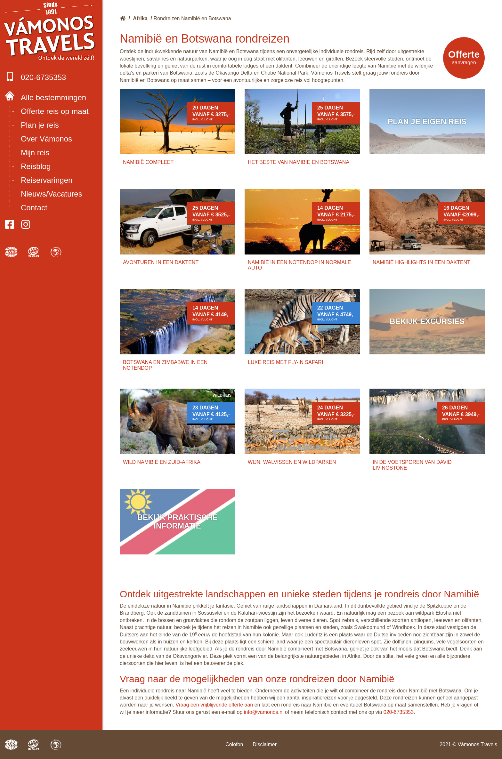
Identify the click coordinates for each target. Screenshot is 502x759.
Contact (34, 207)
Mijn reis (35, 152)
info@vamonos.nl (264, 712)
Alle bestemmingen (53, 97)
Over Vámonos (46, 138)
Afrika (140, 18)
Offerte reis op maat (55, 111)
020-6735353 (35, 77)
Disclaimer (265, 744)
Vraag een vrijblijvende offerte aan (214, 704)
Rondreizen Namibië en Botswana (192, 18)
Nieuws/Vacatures (51, 194)
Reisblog (36, 166)
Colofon (234, 744)
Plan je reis (40, 125)
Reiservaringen (46, 180)
